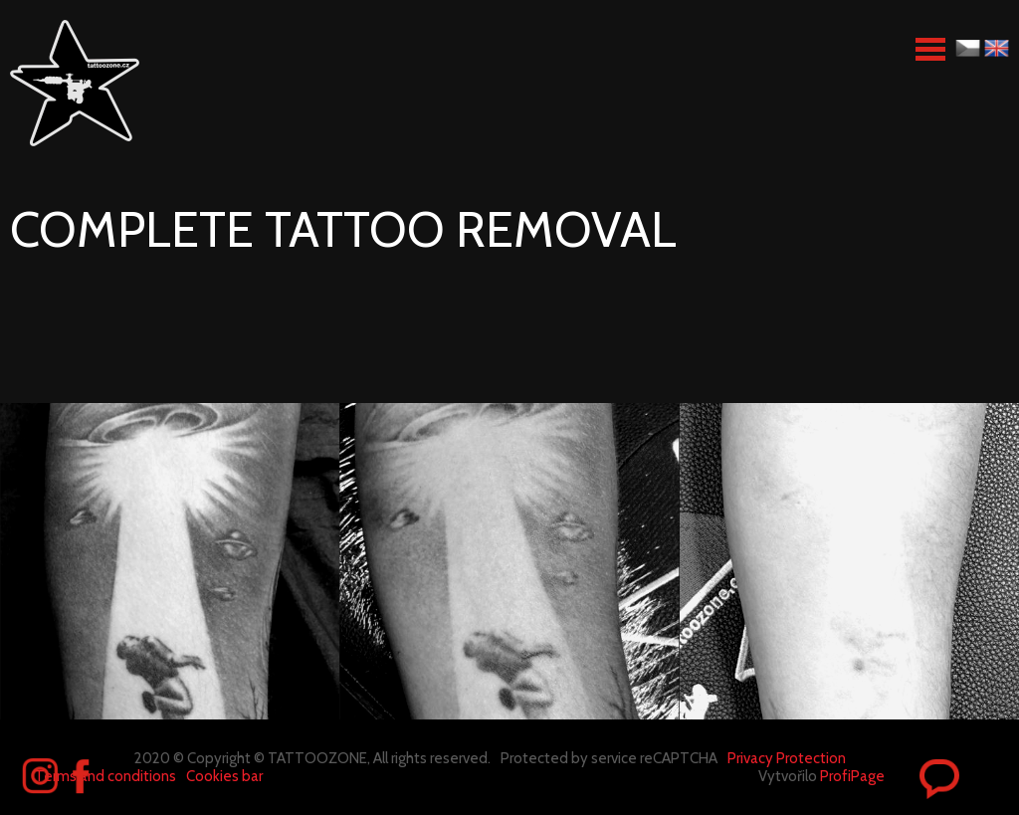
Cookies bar (224, 776)
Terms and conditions (105, 776)
